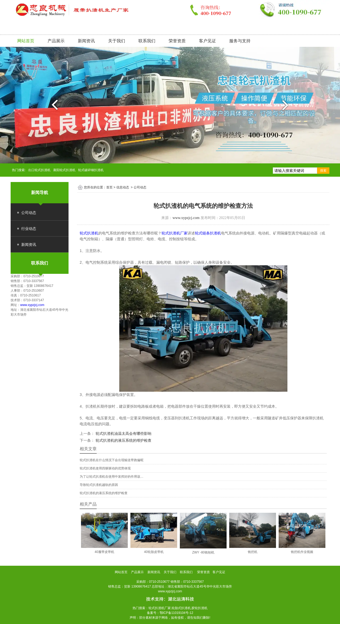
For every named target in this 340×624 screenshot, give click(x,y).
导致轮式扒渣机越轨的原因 (99, 485)
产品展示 (56, 41)
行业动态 (28, 228)
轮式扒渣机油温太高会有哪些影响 (123, 433)
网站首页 (25, 41)
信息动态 (122, 187)
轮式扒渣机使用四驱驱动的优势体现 (105, 468)
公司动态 (28, 212)
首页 (109, 187)
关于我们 (116, 41)
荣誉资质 (177, 41)
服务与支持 (239, 41)
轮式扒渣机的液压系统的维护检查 (123, 440)
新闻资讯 (86, 41)
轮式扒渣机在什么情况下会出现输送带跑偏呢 (111, 460)
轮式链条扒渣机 (208, 233)
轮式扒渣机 (89, 233)
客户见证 (207, 41)
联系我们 (146, 41)
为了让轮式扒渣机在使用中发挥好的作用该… (111, 476)
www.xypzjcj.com (32, 305)
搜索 (323, 170)
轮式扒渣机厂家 (175, 233)
